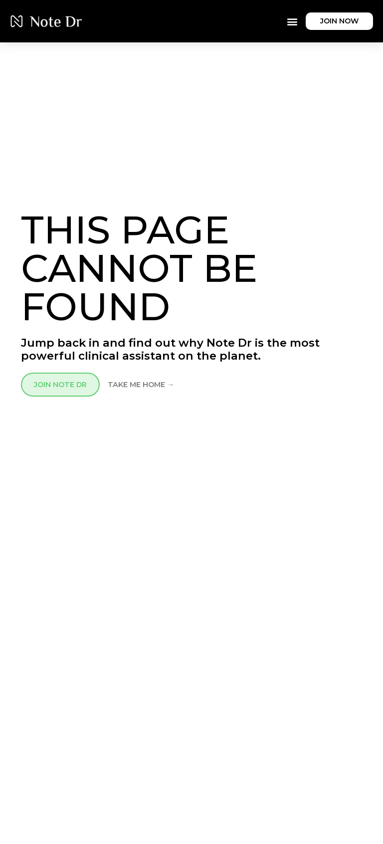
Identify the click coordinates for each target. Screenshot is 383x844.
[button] (292, 21)
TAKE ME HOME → (141, 384)
